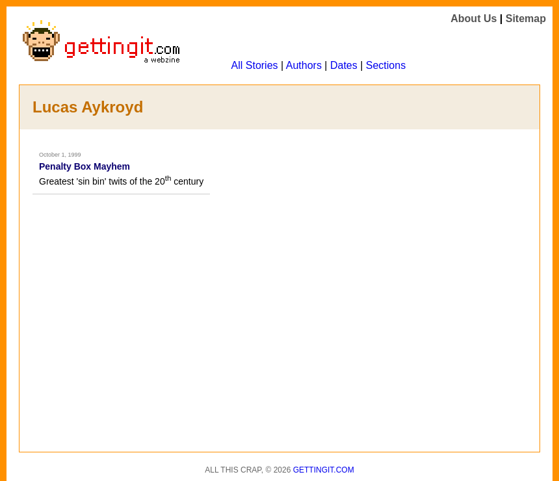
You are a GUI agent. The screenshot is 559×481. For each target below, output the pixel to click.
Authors (304, 65)
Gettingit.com (323, 469)
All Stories (254, 65)
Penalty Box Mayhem (84, 166)
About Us (473, 18)
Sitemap (526, 18)
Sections (386, 65)
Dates (344, 65)
